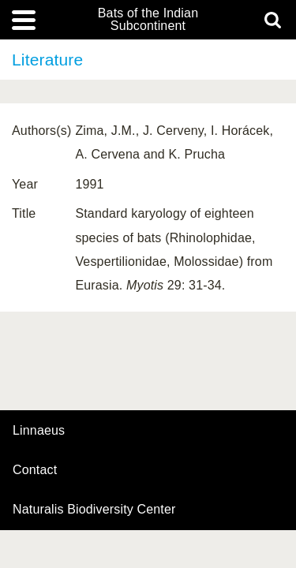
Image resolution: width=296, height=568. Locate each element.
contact (35, 469)
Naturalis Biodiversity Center (94, 509)
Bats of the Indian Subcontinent (148, 19)
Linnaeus (39, 430)
